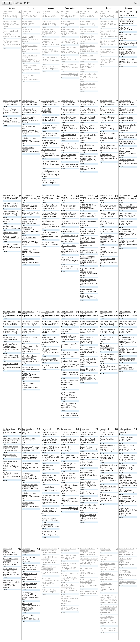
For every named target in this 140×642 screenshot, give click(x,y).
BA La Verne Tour (67, 455)
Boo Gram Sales (28, 101)
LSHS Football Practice (69, 74)
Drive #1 (103, 221)
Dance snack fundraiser (108, 205)
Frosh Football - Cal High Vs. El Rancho (87, 483)
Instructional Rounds (7, 12)
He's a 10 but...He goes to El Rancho (89, 454)
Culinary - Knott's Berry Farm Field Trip (88, 126)
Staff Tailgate (85, 166)
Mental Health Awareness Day (28, 228)
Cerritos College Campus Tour (47, 110)
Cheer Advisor (85, 498)
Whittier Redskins (9, 337)
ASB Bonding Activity (10, 356)
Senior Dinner (85, 492)
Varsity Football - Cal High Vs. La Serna (107, 60)
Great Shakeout (66, 329)
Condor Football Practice (28, 76)
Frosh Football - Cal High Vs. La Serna (87, 65)
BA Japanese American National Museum (69, 381)
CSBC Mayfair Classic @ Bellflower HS (127, 126)
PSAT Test (65, 221)
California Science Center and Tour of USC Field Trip (50, 457)
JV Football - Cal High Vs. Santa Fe (88, 360)
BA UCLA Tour (66, 57)
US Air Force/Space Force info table (87, 257)
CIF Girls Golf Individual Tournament (50, 496)
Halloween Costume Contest (28, 550)
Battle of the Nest (86, 296)
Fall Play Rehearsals (10, 41)
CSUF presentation (107, 229)
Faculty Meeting (86, 29)
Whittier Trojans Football (128, 43)
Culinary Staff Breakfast (69, 372)
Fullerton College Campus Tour (86, 338)
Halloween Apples (9, 21)
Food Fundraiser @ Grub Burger (48, 466)
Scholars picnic (8, 219)
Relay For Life (124, 28)
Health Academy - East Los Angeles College (108, 608)
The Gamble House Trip (89, 559)
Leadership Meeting (87, 369)
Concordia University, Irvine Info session (30, 486)
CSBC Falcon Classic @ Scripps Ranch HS (128, 456)
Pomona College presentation (47, 488)
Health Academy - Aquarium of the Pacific (108, 596)
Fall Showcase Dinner (127, 359)
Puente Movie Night (107, 439)
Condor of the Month (87, 250)
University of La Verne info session (69, 353)
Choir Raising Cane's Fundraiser (68, 464)
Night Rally (45, 365)
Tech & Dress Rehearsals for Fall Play (108, 496)
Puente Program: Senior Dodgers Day (50, 172)
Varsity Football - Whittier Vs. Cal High (107, 156)
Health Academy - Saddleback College (107, 575)
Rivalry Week (27, 21)
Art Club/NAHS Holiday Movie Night (108, 487)
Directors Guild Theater (30, 213)
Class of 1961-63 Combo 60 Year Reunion (128, 206)
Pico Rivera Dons (125, 490)
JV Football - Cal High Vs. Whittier (88, 136)
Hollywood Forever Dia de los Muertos (126, 430)
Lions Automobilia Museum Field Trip (106, 338)
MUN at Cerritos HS (126, 142)
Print (136, 3)
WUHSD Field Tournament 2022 (125, 366)
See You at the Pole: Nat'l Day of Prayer (68, 40)
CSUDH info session (49, 133)
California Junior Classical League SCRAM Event (125, 477)
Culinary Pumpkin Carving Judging (86, 463)
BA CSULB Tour (47, 49)
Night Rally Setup (28, 367)
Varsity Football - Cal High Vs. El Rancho (88, 516)
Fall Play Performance (88, 591)
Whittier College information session (107, 347)
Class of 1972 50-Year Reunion (125, 12)
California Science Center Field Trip (28, 439)
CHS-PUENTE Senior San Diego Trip (88, 206)
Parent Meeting (86, 289)
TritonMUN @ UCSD (107, 455)
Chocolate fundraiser (49, 117)
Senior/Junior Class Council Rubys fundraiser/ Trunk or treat (87, 240)
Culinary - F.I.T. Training (50, 447)
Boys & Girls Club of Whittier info (107, 42)
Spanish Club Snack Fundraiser (107, 446)
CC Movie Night (47, 525)
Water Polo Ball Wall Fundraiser (10, 32)
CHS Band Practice (48, 67)
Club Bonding (105, 549)
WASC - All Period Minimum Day (67, 448)
